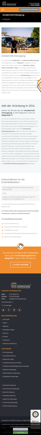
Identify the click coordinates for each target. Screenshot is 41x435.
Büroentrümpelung (8, 392)
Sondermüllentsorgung (10, 406)
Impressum (6, 340)
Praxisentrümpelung (9, 396)
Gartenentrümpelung (9, 385)
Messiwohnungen (8, 359)
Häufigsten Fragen (8, 330)
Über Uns (5, 333)
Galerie (5, 323)
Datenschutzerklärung (20, 432)
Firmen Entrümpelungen (10, 402)
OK (20, 429)
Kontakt (5, 337)
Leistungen (6, 319)
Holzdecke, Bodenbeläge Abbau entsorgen (16, 366)
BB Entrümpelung (9, 316)
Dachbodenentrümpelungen (11, 373)
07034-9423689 (35, 5)
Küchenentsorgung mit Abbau (12, 363)
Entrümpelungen (8, 352)
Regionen (6, 326)
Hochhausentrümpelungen (11, 389)
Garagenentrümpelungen (10, 376)
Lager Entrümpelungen (10, 399)
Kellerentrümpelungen (9, 370)
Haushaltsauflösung (9, 356)
